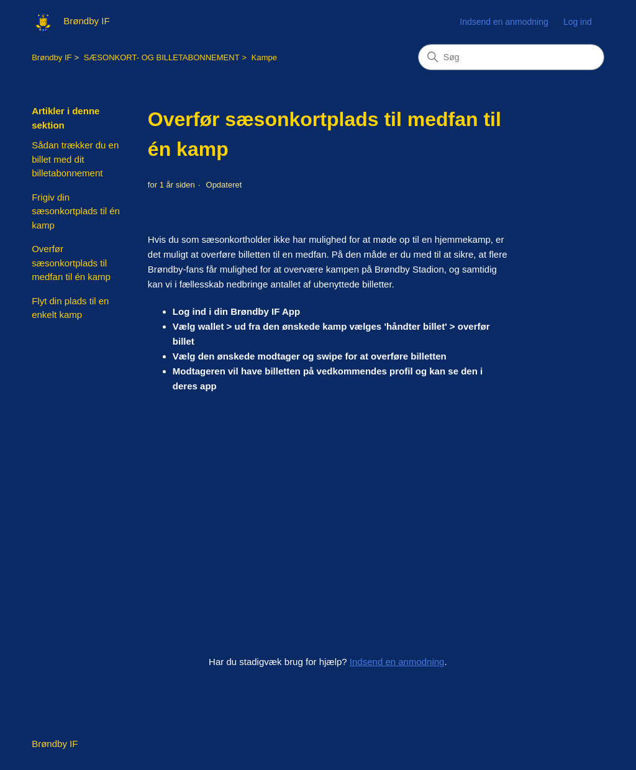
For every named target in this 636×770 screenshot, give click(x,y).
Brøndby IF (51, 57)
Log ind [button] (577, 22)
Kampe (264, 57)
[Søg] (511, 57)
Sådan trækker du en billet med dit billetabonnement (75, 159)
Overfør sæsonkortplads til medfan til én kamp (71, 262)
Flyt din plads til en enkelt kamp (70, 308)
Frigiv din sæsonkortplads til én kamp (76, 211)
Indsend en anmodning (504, 22)
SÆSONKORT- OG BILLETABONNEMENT (162, 57)
